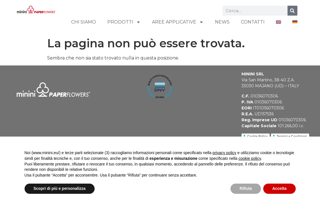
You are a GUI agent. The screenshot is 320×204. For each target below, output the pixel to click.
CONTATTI (253, 22)
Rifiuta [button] (246, 188)
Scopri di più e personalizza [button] (60, 188)
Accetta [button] (279, 188)
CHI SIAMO (83, 22)
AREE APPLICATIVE (178, 22)
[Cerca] (292, 11)
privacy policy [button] (224, 152)
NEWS (222, 22)
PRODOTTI (124, 22)
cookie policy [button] (249, 158)
